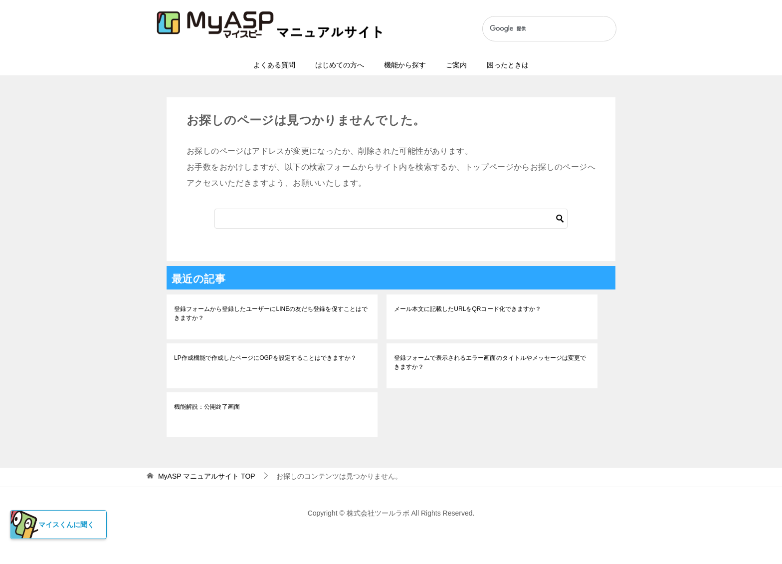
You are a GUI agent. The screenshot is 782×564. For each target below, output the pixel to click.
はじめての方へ (339, 65)
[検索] (538, 29)
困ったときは (508, 65)
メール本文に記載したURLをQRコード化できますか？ (467, 308)
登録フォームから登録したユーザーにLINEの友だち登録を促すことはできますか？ (270, 313)
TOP (206, 476)
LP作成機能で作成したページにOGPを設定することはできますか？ (265, 357)
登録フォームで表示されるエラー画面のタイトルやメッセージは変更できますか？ (490, 362)
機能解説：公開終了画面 (207, 406)
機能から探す (405, 65)
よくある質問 (274, 65)
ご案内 (456, 65)
